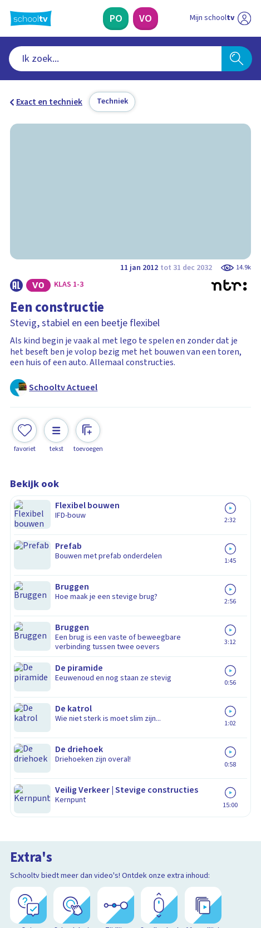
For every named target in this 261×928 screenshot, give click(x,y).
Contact (28, 636)
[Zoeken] (236, 58)
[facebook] (15, 847)
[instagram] (40, 847)
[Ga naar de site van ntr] (209, 872)
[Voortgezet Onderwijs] (145, 18)
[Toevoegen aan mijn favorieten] (24, 434)
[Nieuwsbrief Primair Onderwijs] (76, 767)
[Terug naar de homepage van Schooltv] (31, 18)
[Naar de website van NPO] (244, 18)
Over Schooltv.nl (48, 666)
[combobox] (115, 58)
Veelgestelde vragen (58, 651)
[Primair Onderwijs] (116, 18)
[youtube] (89, 847)
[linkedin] (64, 847)
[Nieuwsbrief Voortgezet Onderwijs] (184, 767)
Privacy (27, 681)
